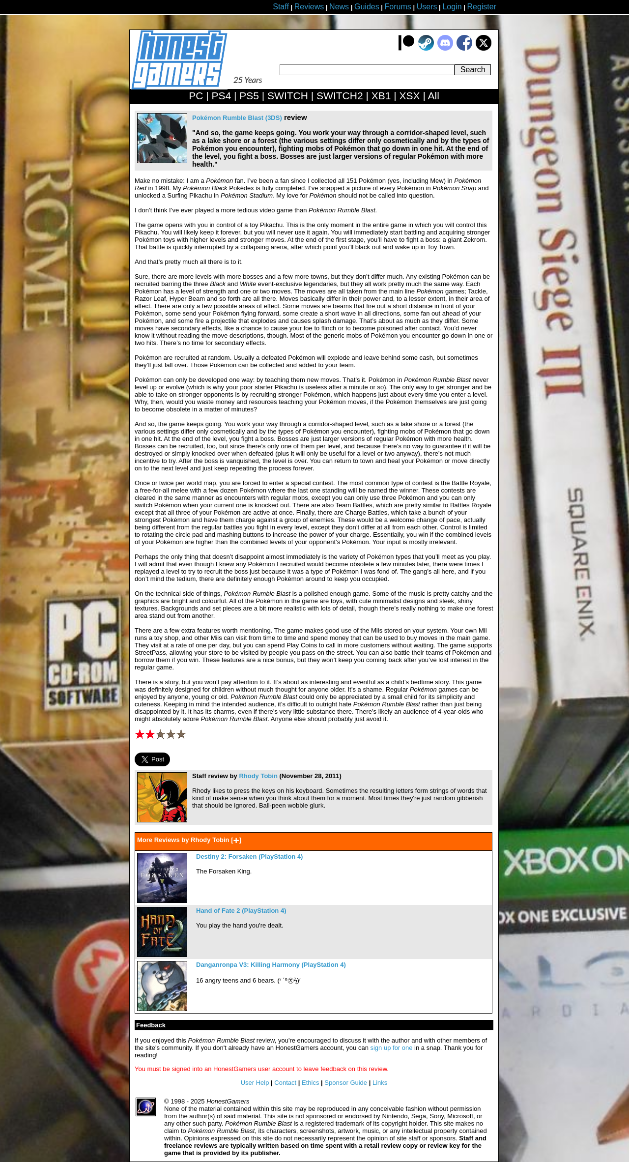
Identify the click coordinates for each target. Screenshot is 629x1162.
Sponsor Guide (345, 1082)
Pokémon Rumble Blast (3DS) (237, 117)
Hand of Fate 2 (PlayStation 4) (241, 910)
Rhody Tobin (258, 776)
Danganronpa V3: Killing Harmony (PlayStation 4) (271, 964)
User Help (255, 1082)
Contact (285, 1082)
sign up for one (391, 1047)
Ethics (310, 1082)
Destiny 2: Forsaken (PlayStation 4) (249, 856)
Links (379, 1082)
